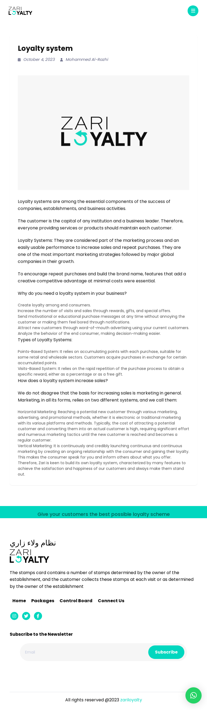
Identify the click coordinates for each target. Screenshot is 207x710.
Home (19, 601)
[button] (193, 695)
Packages (42, 601)
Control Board (76, 601)
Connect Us (111, 601)
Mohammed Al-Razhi (84, 59)
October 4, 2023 (36, 59)
